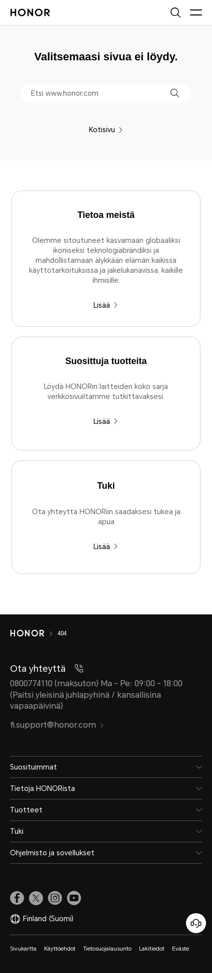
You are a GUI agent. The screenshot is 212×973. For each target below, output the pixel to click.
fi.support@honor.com (57, 725)
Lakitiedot (151, 949)
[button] (174, 93)
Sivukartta (23, 949)
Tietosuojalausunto (107, 949)
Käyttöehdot (60, 949)
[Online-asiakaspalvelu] (196, 923)
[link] (17, 898)
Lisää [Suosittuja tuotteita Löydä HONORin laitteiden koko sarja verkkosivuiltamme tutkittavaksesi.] (106, 421)
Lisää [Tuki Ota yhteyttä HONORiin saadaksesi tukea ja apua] (106, 547)
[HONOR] (34, 633)
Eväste (180, 949)
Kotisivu (106, 130)
